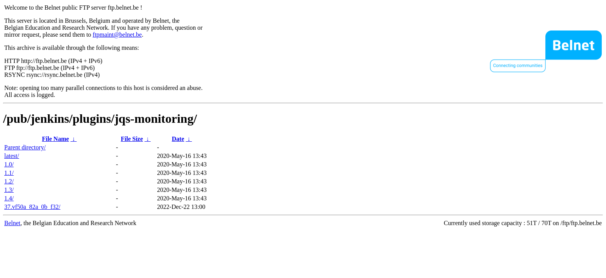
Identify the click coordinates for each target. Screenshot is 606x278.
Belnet (12, 223)
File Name (55, 139)
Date (178, 139)
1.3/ (9, 189)
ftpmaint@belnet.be (117, 34)
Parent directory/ (25, 147)
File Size (132, 139)
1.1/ (9, 173)
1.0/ (9, 164)
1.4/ (9, 198)
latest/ (11, 156)
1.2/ (9, 181)
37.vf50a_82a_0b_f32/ (32, 206)
